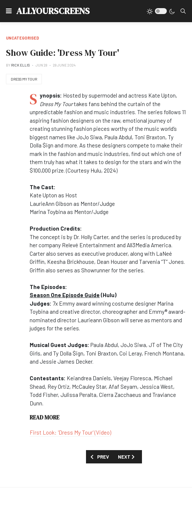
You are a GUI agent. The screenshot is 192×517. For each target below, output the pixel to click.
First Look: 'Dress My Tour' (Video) (70, 432)
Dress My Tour (24, 79)
